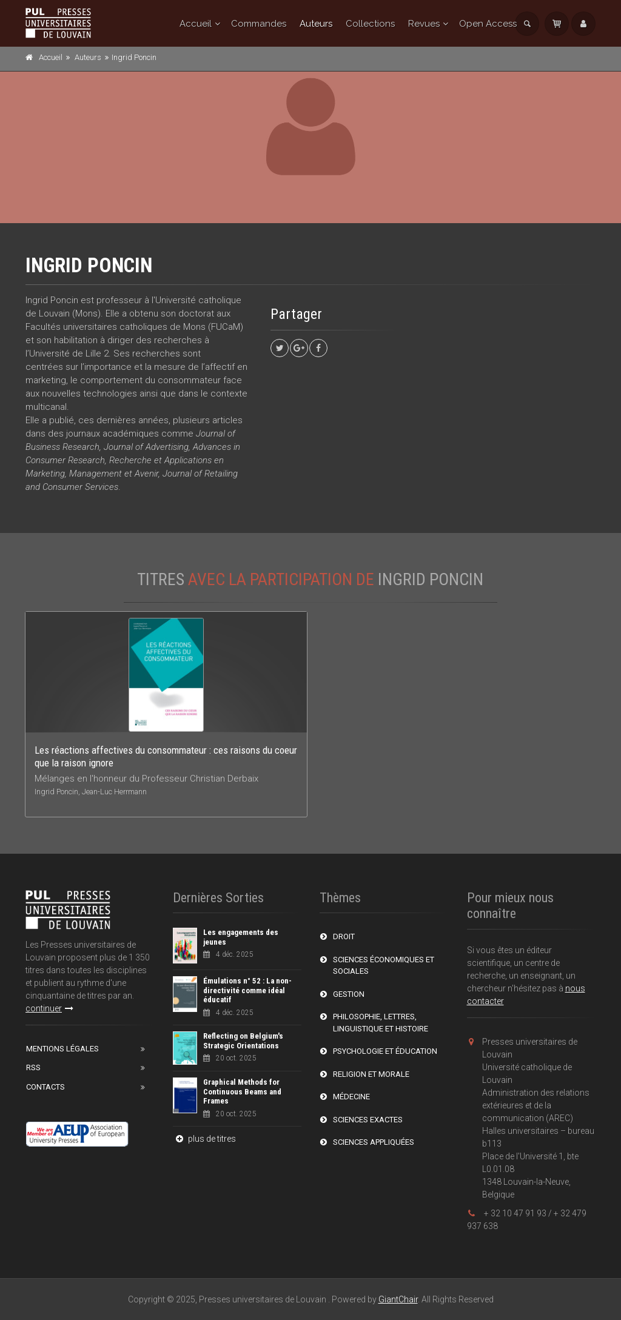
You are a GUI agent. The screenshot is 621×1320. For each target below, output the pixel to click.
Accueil (196, 23)
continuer (49, 1008)
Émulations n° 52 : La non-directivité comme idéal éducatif (247, 990)
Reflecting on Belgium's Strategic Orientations (243, 1040)
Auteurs (316, 23)
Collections (370, 23)
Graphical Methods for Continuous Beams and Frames (242, 1091)
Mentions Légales (62, 1048)
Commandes (258, 23)
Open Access (488, 23)
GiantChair (398, 1299)
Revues (424, 23)
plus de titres (204, 1139)
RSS (33, 1067)
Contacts (45, 1086)
